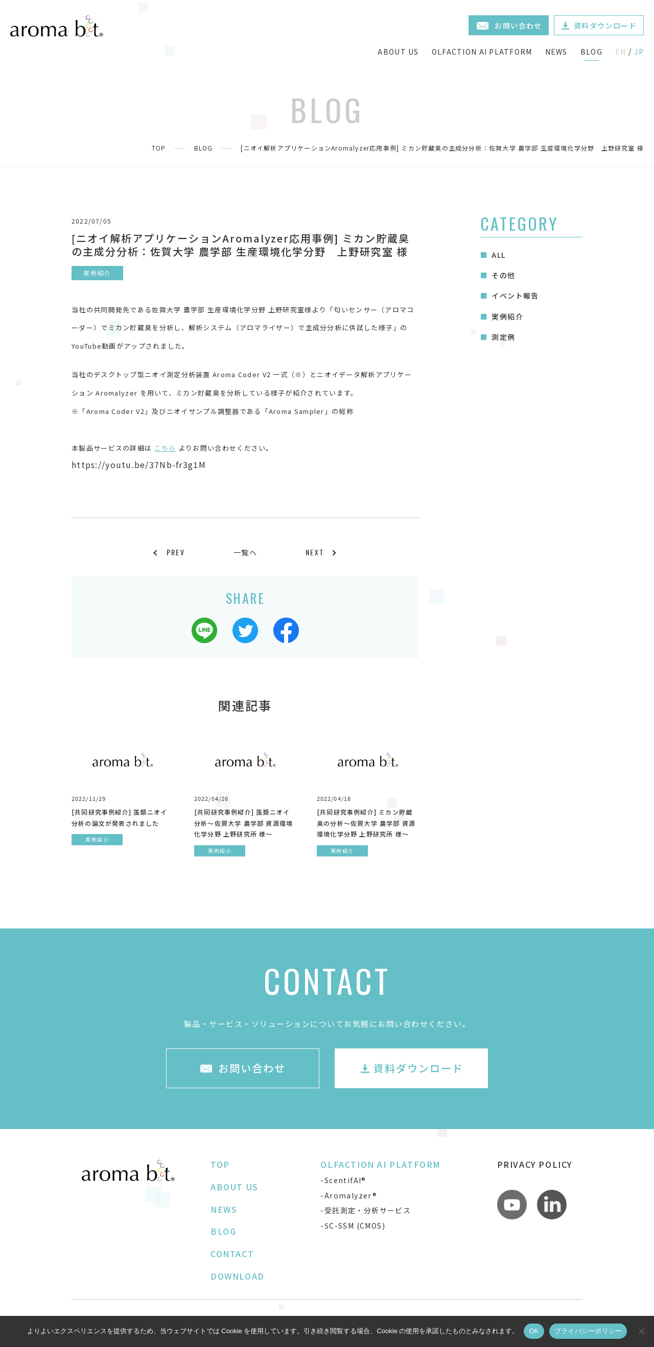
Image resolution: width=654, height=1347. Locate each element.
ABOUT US (398, 51)
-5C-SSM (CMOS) (352, 1225)
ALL (498, 255)
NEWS (556, 51)
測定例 (503, 337)
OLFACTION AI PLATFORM (482, 51)
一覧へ (245, 552)
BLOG (591, 51)
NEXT (315, 552)
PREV (176, 552)
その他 (503, 275)
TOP (159, 147)
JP (639, 51)
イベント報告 (515, 295)
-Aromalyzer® (348, 1195)
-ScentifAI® (343, 1180)
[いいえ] (641, 1331)
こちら (165, 448)
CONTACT (232, 1253)
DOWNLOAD (238, 1276)
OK (534, 1331)
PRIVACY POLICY (534, 1164)
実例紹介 (507, 316)
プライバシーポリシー (588, 1331)
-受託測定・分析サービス (365, 1210)
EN (620, 51)
